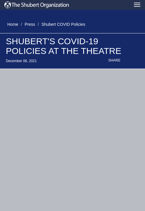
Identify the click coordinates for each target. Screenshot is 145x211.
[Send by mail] (136, 61)
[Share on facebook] (131, 61)
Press (30, 24)
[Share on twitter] (126, 61)
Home (12, 24)
